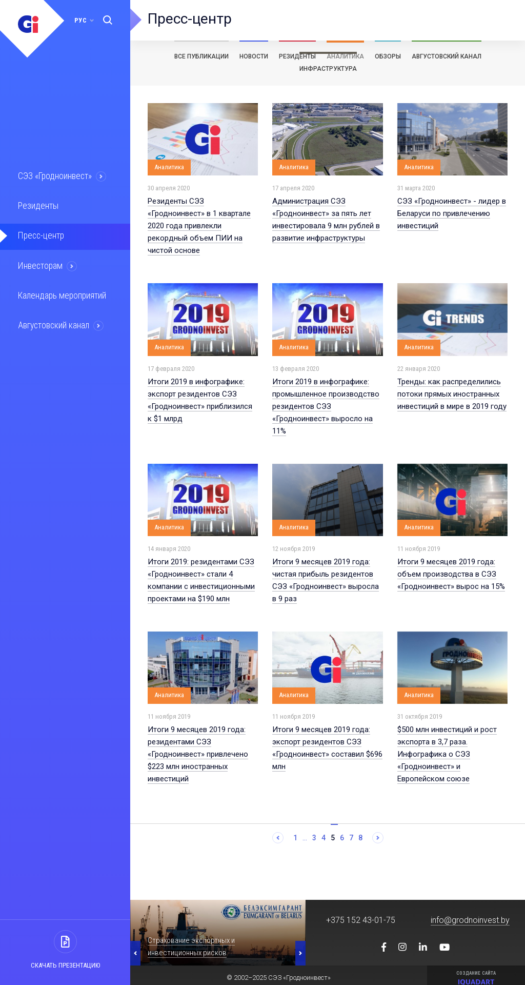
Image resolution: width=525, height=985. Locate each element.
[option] (218, 933)
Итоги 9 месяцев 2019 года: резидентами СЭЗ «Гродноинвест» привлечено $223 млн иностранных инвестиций (198, 754)
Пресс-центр (40, 234)
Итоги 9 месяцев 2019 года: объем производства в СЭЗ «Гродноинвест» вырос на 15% (451, 574)
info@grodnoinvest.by (470, 920)
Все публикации (201, 56)
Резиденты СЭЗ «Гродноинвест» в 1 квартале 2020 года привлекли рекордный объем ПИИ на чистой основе (199, 225)
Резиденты (37, 205)
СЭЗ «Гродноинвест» (54, 176)
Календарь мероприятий (61, 293)
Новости (253, 56)
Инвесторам (39, 264)
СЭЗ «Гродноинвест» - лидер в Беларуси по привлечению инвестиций (451, 213)
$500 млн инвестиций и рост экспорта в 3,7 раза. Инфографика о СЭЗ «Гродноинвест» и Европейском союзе (447, 754)
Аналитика (345, 56)
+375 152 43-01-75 (360, 920)
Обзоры (388, 56)
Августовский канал (53, 322)
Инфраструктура (328, 68)
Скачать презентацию (65, 965)
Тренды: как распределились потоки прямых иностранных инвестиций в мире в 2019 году (452, 394)
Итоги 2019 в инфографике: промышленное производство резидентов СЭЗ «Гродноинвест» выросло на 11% (325, 406)
